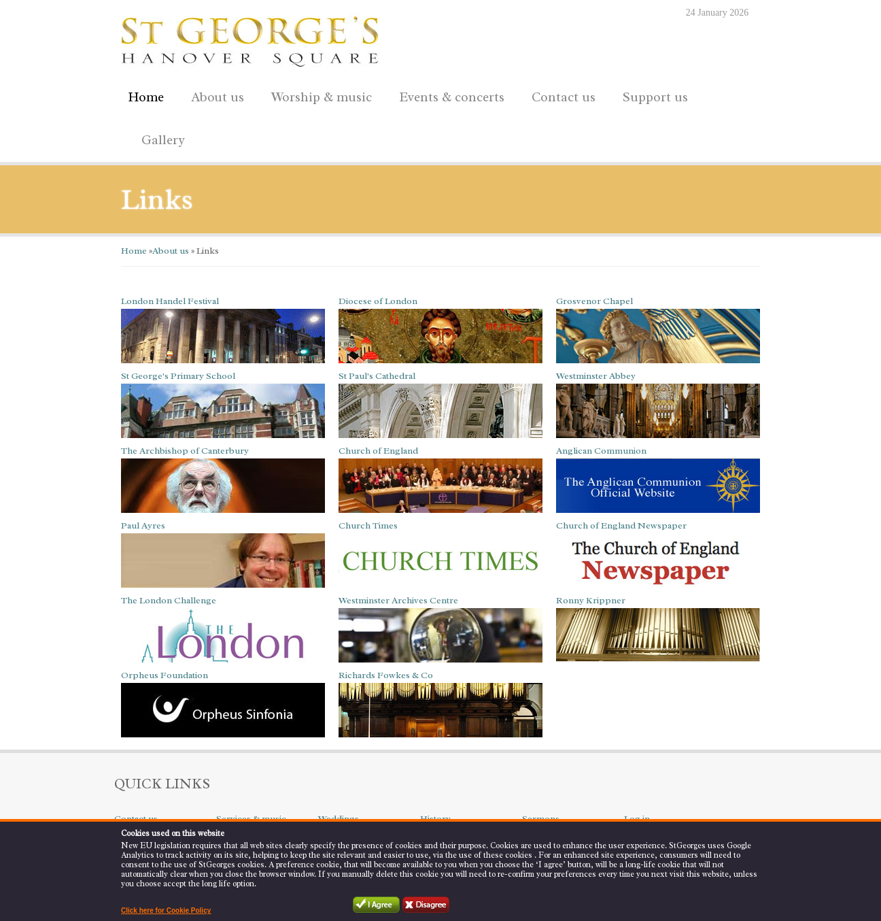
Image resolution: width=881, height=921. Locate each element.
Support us (652, 94)
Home (146, 97)
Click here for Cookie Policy (166, 910)
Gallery (163, 140)
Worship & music (318, 94)
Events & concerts (451, 97)
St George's (250, 38)
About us (214, 94)
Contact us (560, 94)
